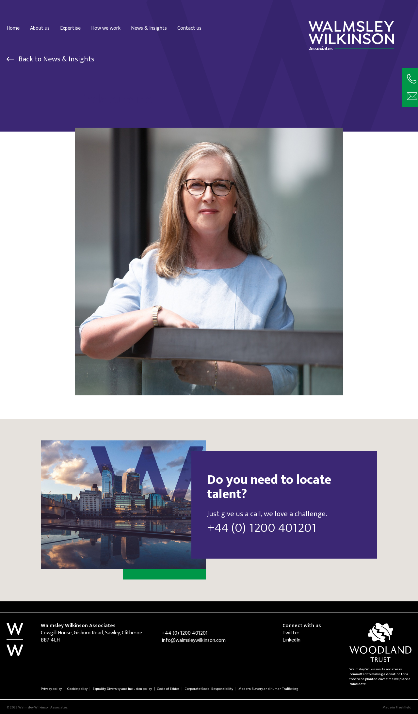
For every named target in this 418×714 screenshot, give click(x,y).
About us (40, 28)
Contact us (189, 28)
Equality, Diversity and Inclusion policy (122, 689)
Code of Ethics (168, 689)
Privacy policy (51, 689)
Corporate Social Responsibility (209, 689)
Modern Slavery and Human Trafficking (268, 689)
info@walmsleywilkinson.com (194, 640)
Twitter (290, 632)
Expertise (70, 28)
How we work (106, 28)
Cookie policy (77, 689)
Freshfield (403, 707)
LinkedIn (291, 640)
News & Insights (149, 28)
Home (13, 28)
